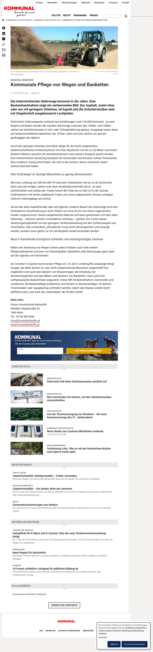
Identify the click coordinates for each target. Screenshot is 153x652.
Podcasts (113, 2)
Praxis (94, 15)
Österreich (41, 594)
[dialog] (123, 635)
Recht (67, 15)
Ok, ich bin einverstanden (134, 644)
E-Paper (39, 2)
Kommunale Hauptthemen (19, 20)
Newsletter (52, 2)
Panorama (80, 15)
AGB (41, 631)
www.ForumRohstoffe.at (25, 324)
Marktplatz (99, 2)
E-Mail (20, 349)
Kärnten (17, 565)
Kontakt (125, 2)
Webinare (85, 2)
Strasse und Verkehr (23, 530)
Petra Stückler (58, 434)
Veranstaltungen (69, 2)
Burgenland (19, 549)
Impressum (50, 631)
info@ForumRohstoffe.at (25, 320)
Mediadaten (88, 631)
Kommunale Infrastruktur (46, 20)
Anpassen (103, 637)
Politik (56, 15)
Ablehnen (114, 644)
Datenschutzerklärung (69, 631)
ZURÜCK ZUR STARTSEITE (64, 605)
